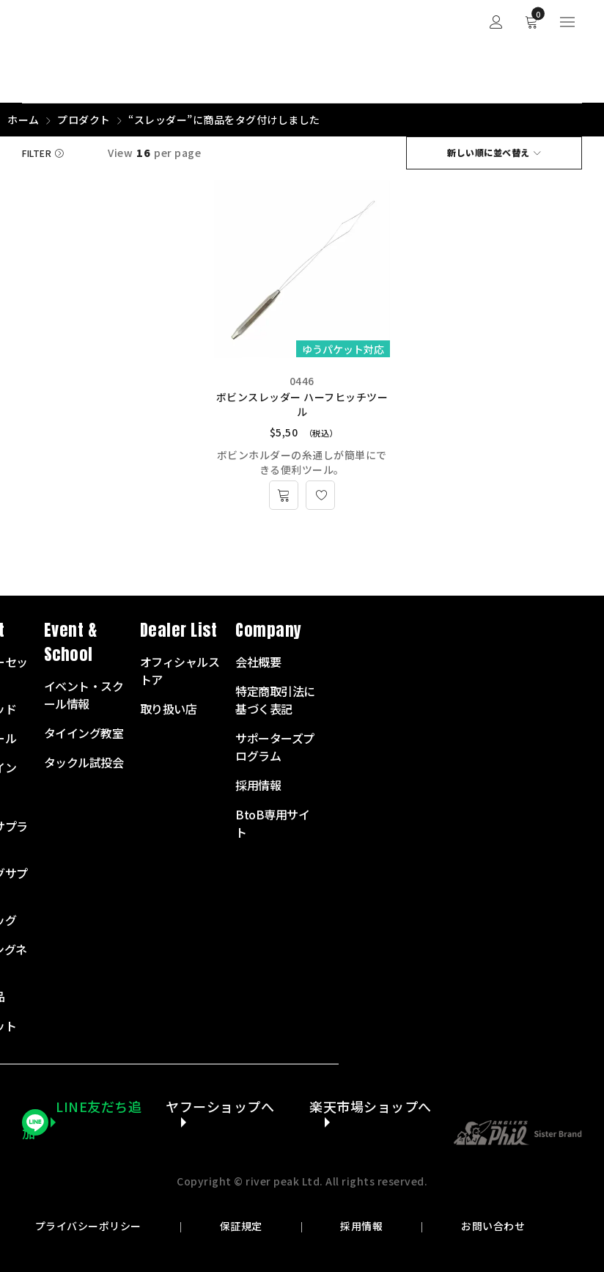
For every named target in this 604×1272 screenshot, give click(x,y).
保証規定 (241, 1226)
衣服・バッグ (247, 920)
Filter (36, 153)
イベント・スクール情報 (349, 694)
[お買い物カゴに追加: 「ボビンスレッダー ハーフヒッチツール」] (284, 495)
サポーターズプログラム (540, 746)
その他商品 (241, 996)
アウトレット (247, 1025)
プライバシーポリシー (89, 1226)
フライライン (247, 767)
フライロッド (247, 708)
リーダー (236, 796)
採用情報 (361, 1226)
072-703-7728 (78, 812)
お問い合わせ (492, 1226)
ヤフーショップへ (220, 1106)
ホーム (23, 119)
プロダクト (84, 119)
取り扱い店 (434, 708)
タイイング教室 (349, 733)
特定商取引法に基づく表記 (541, 699)
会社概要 (523, 661)
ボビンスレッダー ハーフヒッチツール (302, 404)
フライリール (247, 738)
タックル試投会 (349, 762)
